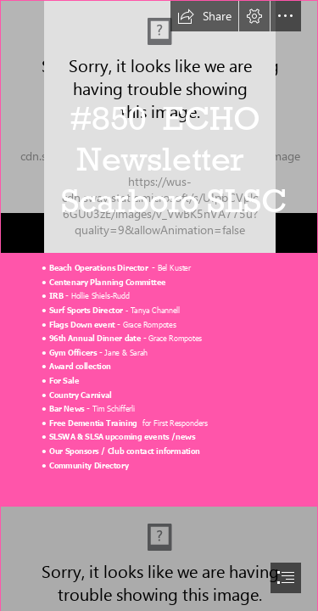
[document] (159, 305)
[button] (204, 16)
